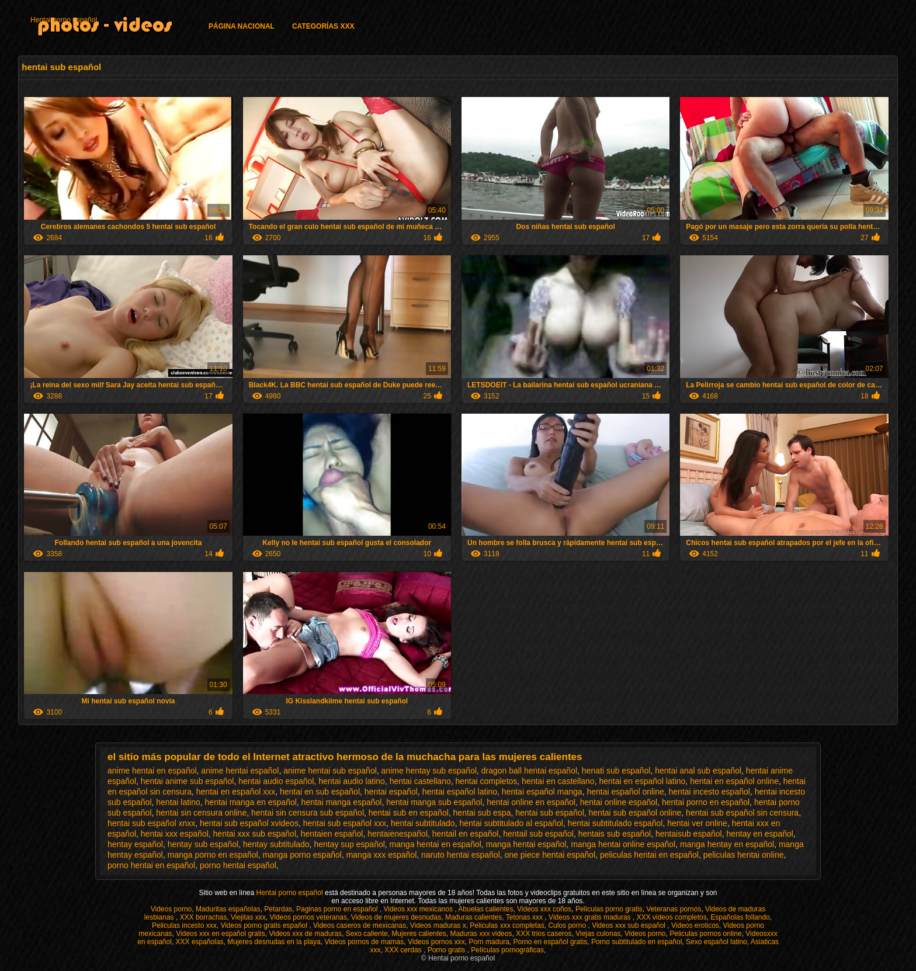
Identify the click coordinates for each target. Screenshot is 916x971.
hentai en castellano (558, 781)
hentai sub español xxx (344, 823)
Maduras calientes (473, 917)
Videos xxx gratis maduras (591, 917)
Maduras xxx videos (481, 934)
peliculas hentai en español (649, 854)
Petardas (278, 909)
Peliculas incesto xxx (184, 925)
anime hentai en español (152, 770)
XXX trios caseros (543, 934)
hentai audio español (276, 781)
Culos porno (568, 925)
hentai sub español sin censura (742, 812)
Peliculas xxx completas (507, 925)
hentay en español (759, 833)
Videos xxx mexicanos (418, 909)
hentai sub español (549, 812)
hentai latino (178, 802)
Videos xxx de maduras (305, 934)
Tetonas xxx (525, 917)
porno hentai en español (151, 865)
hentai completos (486, 781)
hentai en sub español (320, 791)
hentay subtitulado (276, 844)
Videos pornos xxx (436, 942)
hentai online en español (531, 802)
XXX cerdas (404, 950)
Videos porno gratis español (264, 925)
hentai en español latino (642, 781)
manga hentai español (526, 844)
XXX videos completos (672, 917)
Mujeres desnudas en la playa (273, 942)
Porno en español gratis (550, 942)
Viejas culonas (597, 934)
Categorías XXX (323, 26)
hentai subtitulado (423, 823)
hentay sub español (203, 844)
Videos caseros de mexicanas (359, 925)
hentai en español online (734, 781)
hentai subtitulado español (615, 823)
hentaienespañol (397, 833)
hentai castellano (420, 781)
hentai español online (625, 791)
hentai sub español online (635, 812)
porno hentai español (238, 865)
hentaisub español (688, 833)
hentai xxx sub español (254, 833)
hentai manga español (341, 802)
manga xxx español (381, 854)
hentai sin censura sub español (307, 812)
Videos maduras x (438, 925)
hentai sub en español (409, 812)
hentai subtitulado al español (511, 823)
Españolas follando (739, 917)
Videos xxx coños (544, 909)
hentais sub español (614, 833)
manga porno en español (213, 854)
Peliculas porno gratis (609, 909)
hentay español (135, 844)
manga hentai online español (623, 844)
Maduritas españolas (228, 909)
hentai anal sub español (698, 770)
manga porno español (301, 854)
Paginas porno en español (338, 909)
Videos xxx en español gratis (220, 934)
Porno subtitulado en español (636, 942)
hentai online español (618, 802)
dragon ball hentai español (529, 770)
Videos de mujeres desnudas (396, 917)
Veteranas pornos (673, 909)
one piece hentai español (550, 854)
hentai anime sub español (187, 781)
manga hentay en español (727, 844)
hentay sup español (349, 844)
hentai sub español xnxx (151, 823)
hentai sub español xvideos (249, 823)
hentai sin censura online (201, 812)
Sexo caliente (367, 934)
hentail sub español (538, 833)
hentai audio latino (351, 781)
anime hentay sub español (429, 770)
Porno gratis (447, 950)
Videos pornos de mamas (364, 942)
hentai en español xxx (235, 791)
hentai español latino (459, 791)
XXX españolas (200, 942)
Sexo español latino (716, 942)
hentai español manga (542, 791)
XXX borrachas (203, 917)
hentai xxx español (175, 833)
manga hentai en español (435, 844)
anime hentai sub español (330, 770)
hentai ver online (697, 823)
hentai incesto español (709, 791)
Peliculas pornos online (705, 934)
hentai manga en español (251, 802)
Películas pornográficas (507, 950)
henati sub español (616, 770)
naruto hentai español (460, 854)
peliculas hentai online (743, 854)
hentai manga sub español (434, 802)
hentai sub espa (482, 812)
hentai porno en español (706, 802)
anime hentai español (240, 770)
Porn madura (489, 942)
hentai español (391, 791)
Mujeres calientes (418, 934)
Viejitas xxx (248, 917)
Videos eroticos (695, 925)
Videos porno (171, 909)
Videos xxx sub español (629, 925)
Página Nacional (242, 26)
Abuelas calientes (485, 909)
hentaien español (332, 833)
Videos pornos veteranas (308, 917)
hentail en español (465, 833)
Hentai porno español (63, 20)
